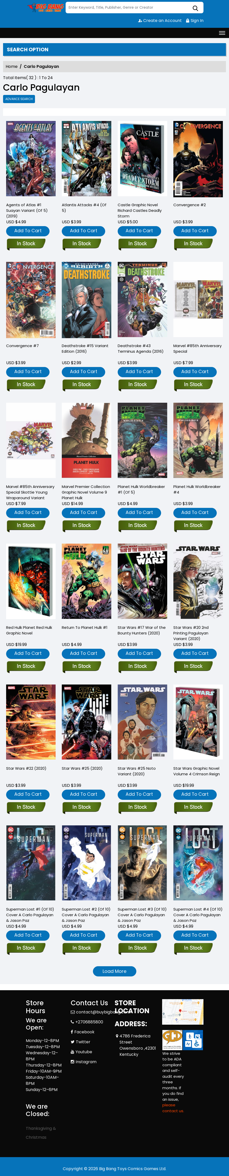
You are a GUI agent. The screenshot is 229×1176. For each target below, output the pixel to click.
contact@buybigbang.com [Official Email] (103, 1012)
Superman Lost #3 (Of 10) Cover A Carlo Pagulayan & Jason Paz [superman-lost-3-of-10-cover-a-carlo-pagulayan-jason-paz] (142, 914)
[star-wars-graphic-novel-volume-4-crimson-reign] (193, 807)
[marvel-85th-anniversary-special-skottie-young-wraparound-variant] (26, 525)
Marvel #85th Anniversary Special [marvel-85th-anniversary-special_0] (197, 348)
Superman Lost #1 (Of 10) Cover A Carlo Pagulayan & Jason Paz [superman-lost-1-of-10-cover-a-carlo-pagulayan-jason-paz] (30, 914)
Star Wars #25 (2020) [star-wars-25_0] (82, 768)
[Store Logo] (45, 8)
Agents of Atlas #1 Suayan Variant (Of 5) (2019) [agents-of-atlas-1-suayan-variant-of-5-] (27, 210)
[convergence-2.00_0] (198, 159)
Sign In (194, 20)
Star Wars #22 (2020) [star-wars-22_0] (26, 768)
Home (12, 66)
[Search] (134, 7)
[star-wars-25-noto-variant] (137, 807)
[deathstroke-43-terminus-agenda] (137, 385)
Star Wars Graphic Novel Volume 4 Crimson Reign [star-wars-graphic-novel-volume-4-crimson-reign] (196, 771)
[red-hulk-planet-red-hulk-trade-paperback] (26, 666)
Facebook (84, 1032)
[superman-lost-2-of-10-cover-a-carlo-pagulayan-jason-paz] (81, 948)
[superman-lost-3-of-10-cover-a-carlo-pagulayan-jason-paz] (137, 948)
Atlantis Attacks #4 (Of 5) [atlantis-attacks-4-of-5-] (84, 207)
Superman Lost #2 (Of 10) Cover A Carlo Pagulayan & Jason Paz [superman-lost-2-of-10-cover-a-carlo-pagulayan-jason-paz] (86, 914)
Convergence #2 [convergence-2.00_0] (189, 204)
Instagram (86, 1062)
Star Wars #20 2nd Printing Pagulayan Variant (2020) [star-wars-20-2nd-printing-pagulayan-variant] (191, 633)
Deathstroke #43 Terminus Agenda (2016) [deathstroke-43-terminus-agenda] (141, 348)
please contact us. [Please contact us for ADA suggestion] (173, 1107)
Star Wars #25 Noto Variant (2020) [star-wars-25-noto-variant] (137, 771)
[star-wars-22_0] (26, 807)
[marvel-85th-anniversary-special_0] (193, 385)
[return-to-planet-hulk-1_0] (81, 666)
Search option (28, 49)
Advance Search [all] (19, 99)
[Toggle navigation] (222, 33)
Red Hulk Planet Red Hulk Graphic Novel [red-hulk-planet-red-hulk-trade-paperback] (29, 630)
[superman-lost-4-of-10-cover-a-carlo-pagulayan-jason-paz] (193, 948)
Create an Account (160, 20)
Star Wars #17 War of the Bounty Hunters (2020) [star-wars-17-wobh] (142, 630)
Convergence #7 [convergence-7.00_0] (22, 345)
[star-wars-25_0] (81, 807)
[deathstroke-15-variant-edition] (81, 385)
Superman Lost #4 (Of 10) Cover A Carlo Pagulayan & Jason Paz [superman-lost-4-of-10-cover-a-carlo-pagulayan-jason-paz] (198, 914)
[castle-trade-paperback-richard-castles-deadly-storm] (142, 159)
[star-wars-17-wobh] (137, 666)
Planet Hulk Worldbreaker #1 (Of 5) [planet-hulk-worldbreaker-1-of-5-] (141, 489)
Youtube (84, 1052)
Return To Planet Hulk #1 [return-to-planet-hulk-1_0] (84, 627)
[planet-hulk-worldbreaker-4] (193, 525)
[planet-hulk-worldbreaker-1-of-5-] (137, 525)
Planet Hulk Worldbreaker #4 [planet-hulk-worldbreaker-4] (197, 489)
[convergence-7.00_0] (26, 385)
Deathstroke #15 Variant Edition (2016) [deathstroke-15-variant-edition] (85, 348)
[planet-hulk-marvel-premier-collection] (81, 525)
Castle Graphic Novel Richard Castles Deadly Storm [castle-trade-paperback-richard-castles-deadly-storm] (140, 210)
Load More (114, 971)
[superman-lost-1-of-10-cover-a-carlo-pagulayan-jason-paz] (26, 948)
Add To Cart (28, 230)
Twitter (83, 1042)
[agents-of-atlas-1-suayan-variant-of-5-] (31, 159)
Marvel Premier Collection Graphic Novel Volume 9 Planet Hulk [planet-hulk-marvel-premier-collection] (86, 492)
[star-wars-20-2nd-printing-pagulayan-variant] (193, 666)
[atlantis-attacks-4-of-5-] (86, 159)
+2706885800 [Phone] (89, 1022)
